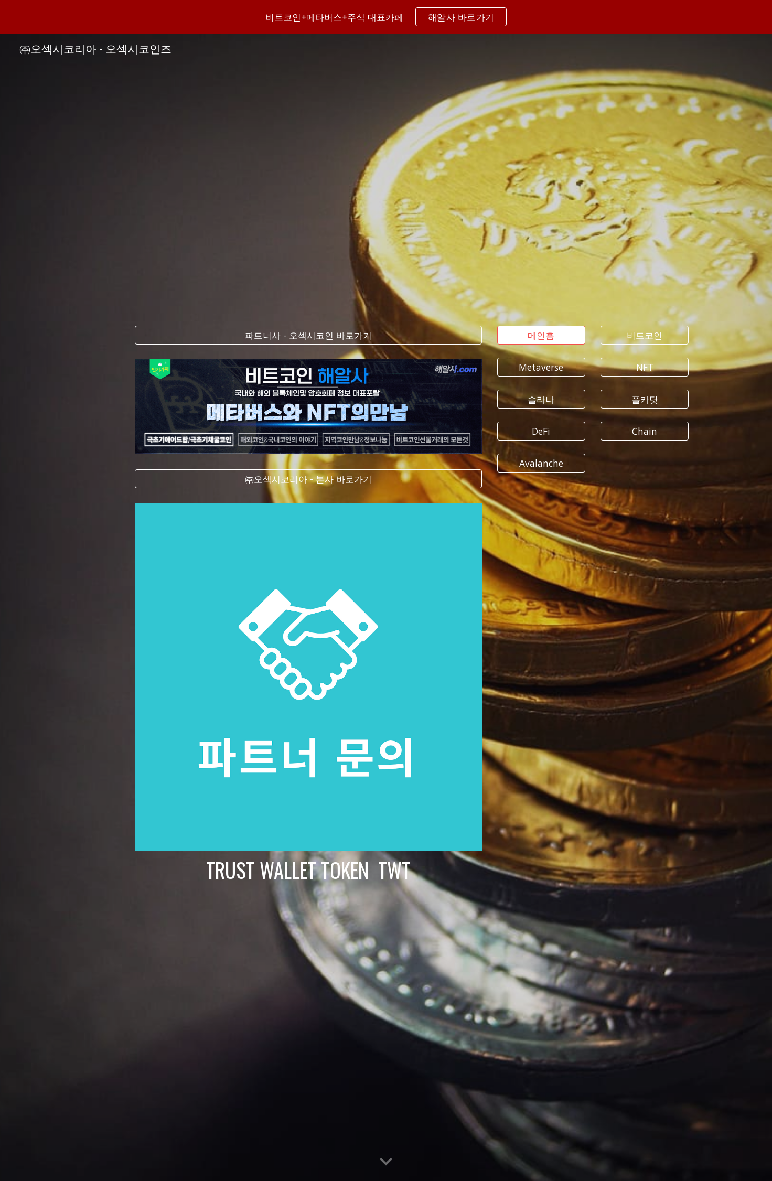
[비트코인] (644, 335)
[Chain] (644, 431)
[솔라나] (541, 399)
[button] (386, 1162)
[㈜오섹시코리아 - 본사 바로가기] (308, 478)
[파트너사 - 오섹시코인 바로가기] (308, 335)
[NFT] (644, 367)
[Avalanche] (541, 463)
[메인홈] (541, 335)
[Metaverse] (541, 367)
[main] (308, 870)
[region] (386, 17)
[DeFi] (541, 431)
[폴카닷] (644, 399)
